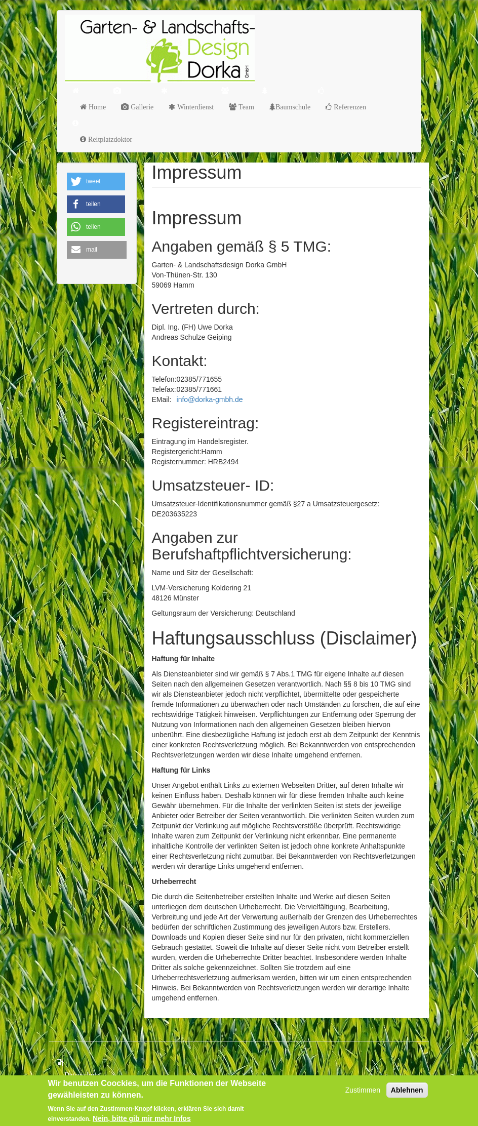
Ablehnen (407, 1092)
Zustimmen (362, 1092)
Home (96, 106)
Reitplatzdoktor (109, 139)
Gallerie (141, 106)
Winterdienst (194, 106)
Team (245, 106)
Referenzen (349, 106)
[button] (96, 181)
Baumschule (292, 106)
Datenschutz (81, 1074)
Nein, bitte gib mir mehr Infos (142, 1119)
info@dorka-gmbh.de (210, 399)
